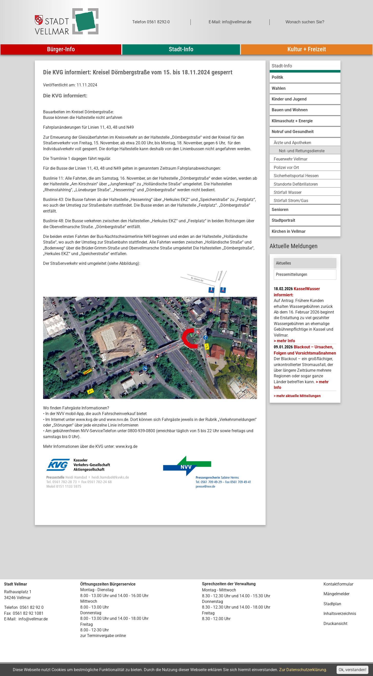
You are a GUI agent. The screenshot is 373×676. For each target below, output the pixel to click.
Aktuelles (283, 263)
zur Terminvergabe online (103, 635)
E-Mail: (10, 619)
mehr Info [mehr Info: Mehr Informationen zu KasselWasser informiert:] (286, 340)
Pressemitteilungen (291, 274)
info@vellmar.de (33, 619)
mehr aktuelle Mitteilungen (298, 396)
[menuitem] (305, 66)
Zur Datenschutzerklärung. (303, 669)
